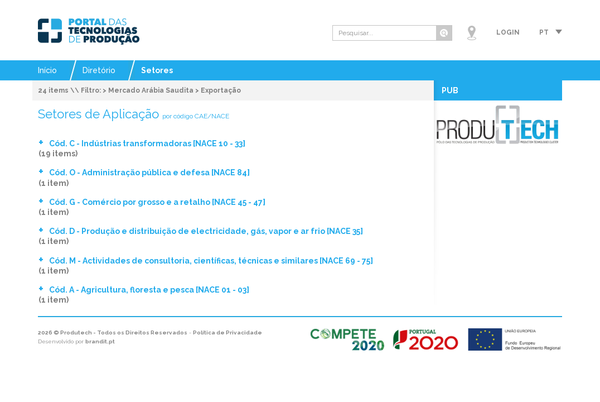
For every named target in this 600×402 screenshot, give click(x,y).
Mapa (471, 33)
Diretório (99, 70)
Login (508, 32)
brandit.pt (100, 341)
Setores (157, 70)
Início (47, 70)
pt (544, 32)
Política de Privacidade (227, 332)
